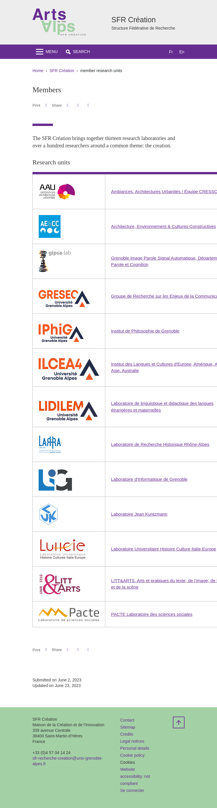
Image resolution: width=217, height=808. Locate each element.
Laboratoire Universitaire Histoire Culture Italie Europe (163, 548)
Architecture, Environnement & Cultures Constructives (163, 226)
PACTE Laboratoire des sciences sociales (151, 614)
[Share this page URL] (88, 105)
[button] (77, 52)
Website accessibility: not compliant (135, 776)
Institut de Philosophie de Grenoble (145, 330)
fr (171, 52)
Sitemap (127, 727)
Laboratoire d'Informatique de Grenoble (149, 479)
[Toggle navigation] (46, 52)
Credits (126, 734)
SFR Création (61, 70)
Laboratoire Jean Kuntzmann (139, 514)
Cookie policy (132, 755)
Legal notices (132, 741)
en (181, 52)
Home (37, 70)
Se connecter (132, 790)
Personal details (134, 748)
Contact (127, 720)
